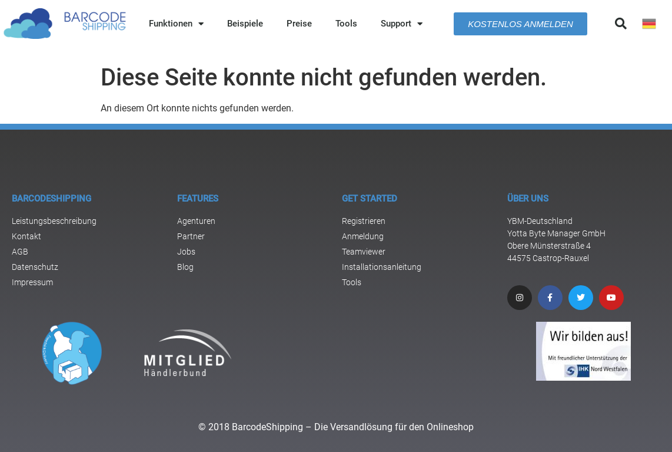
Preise (299, 23)
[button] (621, 23)
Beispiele (245, 23)
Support (402, 24)
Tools (346, 23)
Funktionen (176, 24)
